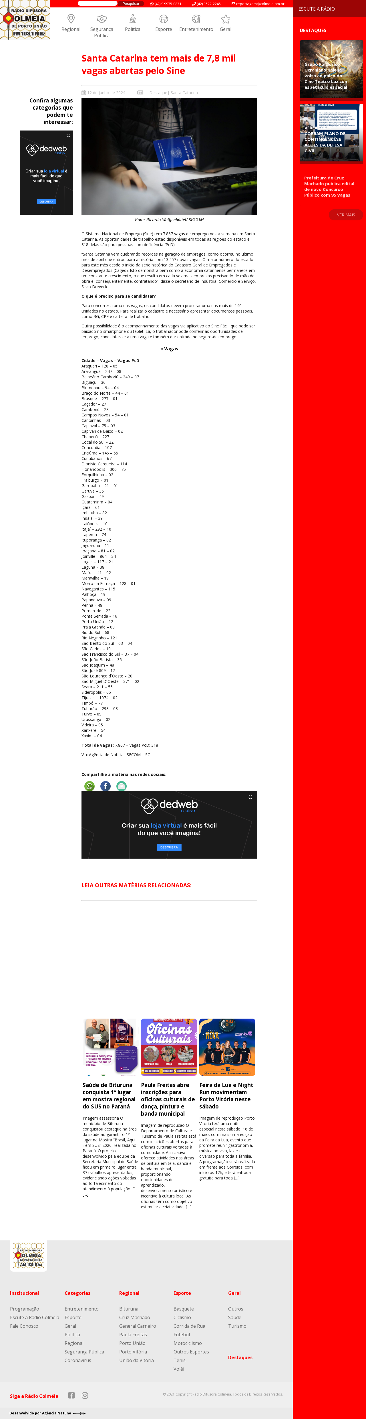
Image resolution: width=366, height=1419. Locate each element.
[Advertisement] (169, 964)
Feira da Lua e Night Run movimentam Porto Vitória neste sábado (226, 1095)
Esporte (163, 29)
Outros (235, 1309)
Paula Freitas (133, 1334)
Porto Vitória (133, 1352)
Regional (70, 29)
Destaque (158, 92)
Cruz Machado (134, 1317)
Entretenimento (196, 29)
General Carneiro (137, 1326)
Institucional (24, 1293)
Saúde (234, 1317)
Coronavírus (78, 1360)
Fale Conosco (24, 1326)
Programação (24, 1309)
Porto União (132, 1343)
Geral (225, 29)
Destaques (240, 1357)
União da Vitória (136, 1360)
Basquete (184, 1309)
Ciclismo (182, 1317)
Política (132, 29)
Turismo (237, 1326)
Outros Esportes (191, 1352)
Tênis (180, 1360)
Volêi (179, 1369)
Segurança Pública (101, 32)
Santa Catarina (184, 92)
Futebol (182, 1334)
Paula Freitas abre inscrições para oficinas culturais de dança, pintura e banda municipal (168, 1099)
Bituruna (128, 1309)
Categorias (77, 1293)
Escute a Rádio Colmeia (34, 1317)
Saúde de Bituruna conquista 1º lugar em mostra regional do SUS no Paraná (109, 1095)
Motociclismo (188, 1343)
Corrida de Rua (189, 1326)
